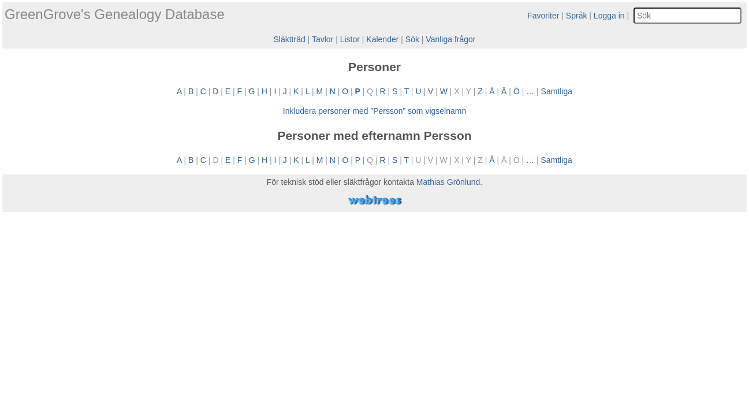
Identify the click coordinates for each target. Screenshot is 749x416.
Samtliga (556, 91)
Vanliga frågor (450, 39)
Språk (576, 15)
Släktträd (289, 39)
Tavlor (322, 39)
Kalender (382, 39)
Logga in (609, 15)
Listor (350, 39)
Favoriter (543, 15)
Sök (412, 39)
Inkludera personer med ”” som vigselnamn (374, 111)
